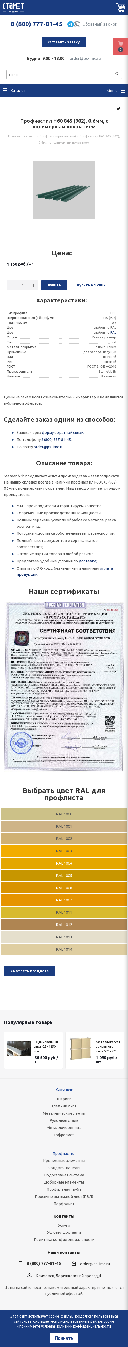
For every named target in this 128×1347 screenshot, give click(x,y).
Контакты (64, 1216)
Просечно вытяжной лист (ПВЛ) (64, 1196)
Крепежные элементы (64, 1160)
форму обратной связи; (63, 432)
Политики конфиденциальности (83, 1326)
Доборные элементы (64, 1182)
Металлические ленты (64, 1113)
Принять (64, 1338)
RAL (113, 332)
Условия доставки (64, 1232)
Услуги (64, 1225)
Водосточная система (64, 1175)
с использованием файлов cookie (86, 1321)
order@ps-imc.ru (85, 58)
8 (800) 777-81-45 (36, 23)
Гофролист (64, 1135)
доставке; (88, 561)
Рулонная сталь (64, 1120)
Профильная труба (64, 1189)
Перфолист (64, 1203)
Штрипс (64, 1099)
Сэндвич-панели (64, 1168)
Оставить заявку (64, 42)
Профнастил (64, 1153)
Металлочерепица (64, 1127)
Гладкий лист (64, 1106)
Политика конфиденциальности (64, 1239)
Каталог (64, 1089)
